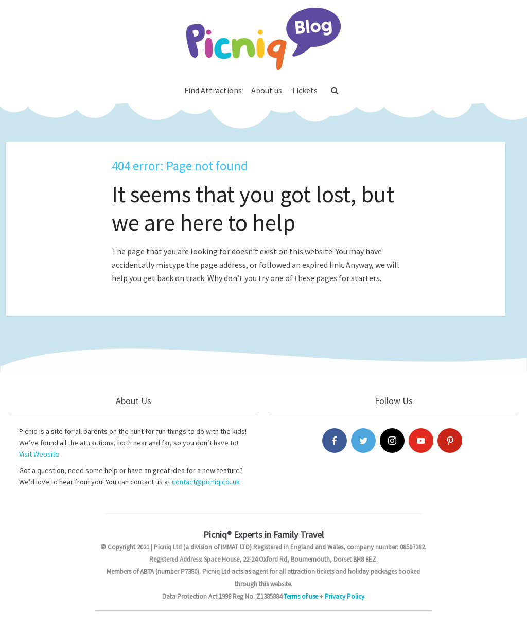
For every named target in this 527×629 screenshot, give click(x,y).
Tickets (304, 90)
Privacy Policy (344, 596)
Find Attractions (213, 90)
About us (266, 90)
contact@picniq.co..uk (206, 481)
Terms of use (301, 596)
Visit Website (39, 454)
